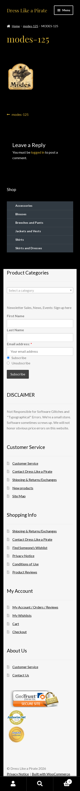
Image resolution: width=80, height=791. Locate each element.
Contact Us (20, 675)
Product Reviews (24, 572)
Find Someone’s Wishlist (29, 548)
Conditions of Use (25, 564)
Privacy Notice (23, 556)
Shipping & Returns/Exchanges (34, 480)
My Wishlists (22, 615)
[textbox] (40, 290)
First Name (15, 316)
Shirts (19, 239)
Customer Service (25, 463)
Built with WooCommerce (51, 774)
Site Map (19, 496)
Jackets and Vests (28, 231)
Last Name (15, 330)
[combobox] (40, 290)
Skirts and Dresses (28, 248)
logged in (37, 152)
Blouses (20, 214)
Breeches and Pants (29, 222)
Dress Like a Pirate (27, 10)
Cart (15, 624)
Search (40, 784)
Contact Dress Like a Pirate (32, 471)
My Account (13, 784)
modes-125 (30, 26)
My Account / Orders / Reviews (35, 607)
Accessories (23, 205)
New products (22, 488)
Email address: (19, 344)
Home (16, 26)
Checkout (19, 632)
